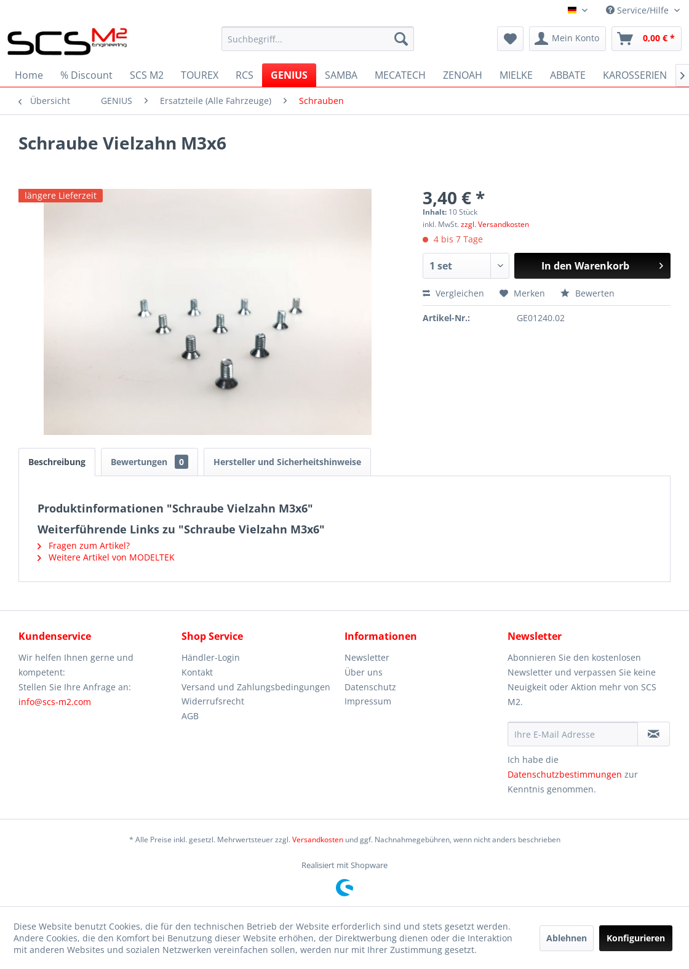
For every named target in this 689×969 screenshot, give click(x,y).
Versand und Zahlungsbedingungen (255, 687)
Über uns (363, 672)
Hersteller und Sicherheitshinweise (287, 462)
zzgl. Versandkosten (495, 224)
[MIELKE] (516, 75)
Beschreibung (57, 462)
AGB (190, 716)
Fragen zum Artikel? (84, 545)
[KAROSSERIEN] (634, 75)
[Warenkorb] (646, 38)
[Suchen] (401, 38)
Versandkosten (317, 839)
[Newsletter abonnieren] (653, 734)
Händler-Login (210, 657)
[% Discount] (86, 75)
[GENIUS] (289, 75)
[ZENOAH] (462, 75)
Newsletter (366, 657)
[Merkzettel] (510, 38)
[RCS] (244, 75)
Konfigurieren (636, 938)
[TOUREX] (199, 75)
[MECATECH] (400, 75)
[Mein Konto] (567, 38)
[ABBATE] (567, 75)
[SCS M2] (146, 75)
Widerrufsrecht (212, 701)
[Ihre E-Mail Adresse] (573, 734)
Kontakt (197, 672)
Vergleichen (453, 293)
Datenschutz (370, 687)
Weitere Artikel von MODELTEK (106, 557)
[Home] (29, 75)
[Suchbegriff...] (318, 38)
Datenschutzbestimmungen (565, 774)
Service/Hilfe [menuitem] (638, 10)
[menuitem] (318, 38)
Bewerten (587, 293)
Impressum (367, 701)
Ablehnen (566, 938)
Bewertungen (149, 462)
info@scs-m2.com (54, 702)
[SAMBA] (341, 75)
